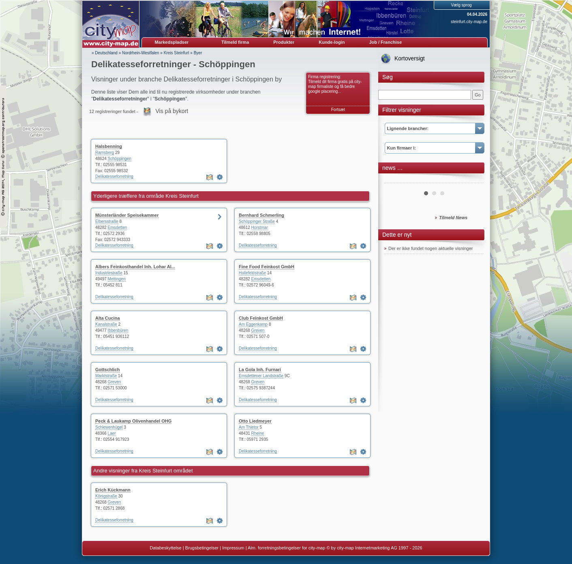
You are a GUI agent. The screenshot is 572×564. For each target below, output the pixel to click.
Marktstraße (106, 376)
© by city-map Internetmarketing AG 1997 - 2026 (374, 547)
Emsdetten (117, 227)
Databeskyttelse (165, 547)
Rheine (257, 433)
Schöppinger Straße (257, 221)
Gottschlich (107, 369)
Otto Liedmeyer (255, 421)
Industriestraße (108, 273)
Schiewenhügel (109, 427)
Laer (112, 433)
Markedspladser (172, 42)
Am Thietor (249, 427)
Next (473, 179)
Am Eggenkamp (253, 324)
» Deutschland (105, 53)
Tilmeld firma (235, 42)
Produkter (283, 42)
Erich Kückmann (113, 489)
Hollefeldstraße (252, 273)
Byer (198, 53)
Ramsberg (104, 152)
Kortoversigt (409, 58)
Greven (258, 330)
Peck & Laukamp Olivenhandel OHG (133, 421)
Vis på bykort (172, 111)
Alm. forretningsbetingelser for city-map (286, 547)
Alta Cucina (107, 318)
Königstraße (106, 496)
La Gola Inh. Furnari (260, 369)
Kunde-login (332, 42)
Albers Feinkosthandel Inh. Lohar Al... (135, 266)
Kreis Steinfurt (176, 53)
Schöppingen (119, 158)
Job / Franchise (385, 42)
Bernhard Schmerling (261, 215)
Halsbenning (108, 146)
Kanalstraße (106, 324)
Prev (394, 179)
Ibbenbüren (118, 330)
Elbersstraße (106, 221)
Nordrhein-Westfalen (140, 53)
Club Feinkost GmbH (261, 318)
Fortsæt (338, 109)
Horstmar (259, 227)
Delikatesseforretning (114, 176)
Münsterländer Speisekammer (127, 215)
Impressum (233, 547)
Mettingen (117, 279)
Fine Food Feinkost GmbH (266, 266)
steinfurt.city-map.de (469, 21)
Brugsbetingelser (202, 547)
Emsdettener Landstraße (261, 376)
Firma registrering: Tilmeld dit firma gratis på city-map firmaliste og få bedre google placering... (335, 84)
